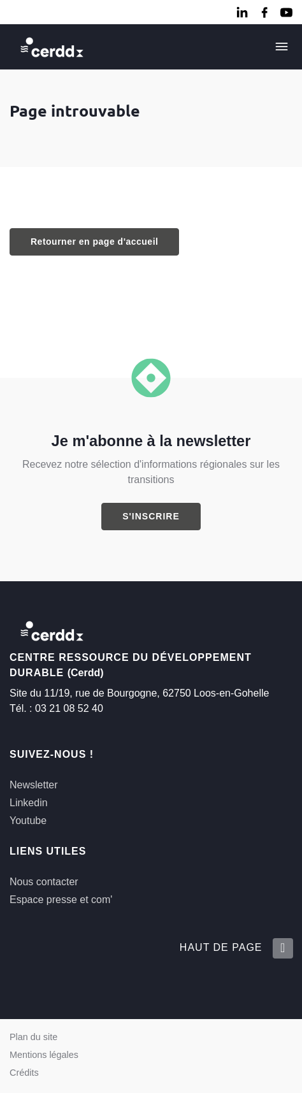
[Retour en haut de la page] (282, 948)
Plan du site (33, 1037)
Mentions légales (44, 1055)
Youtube (28, 820)
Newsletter (34, 784)
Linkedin (29, 802)
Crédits (24, 1073)
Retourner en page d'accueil (94, 241)
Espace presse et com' (61, 899)
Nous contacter (44, 881)
